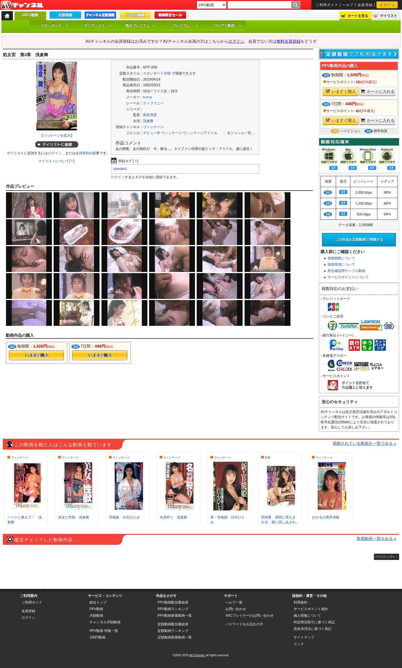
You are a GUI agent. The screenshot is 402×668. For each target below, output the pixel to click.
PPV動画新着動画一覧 (174, 616)
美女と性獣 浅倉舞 (73, 517)
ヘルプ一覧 (234, 602)
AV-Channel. (197, 655)
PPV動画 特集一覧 (103, 631)
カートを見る (358, 16)
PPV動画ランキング (172, 609)
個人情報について (307, 616)
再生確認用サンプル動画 (346, 271)
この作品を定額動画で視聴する (359, 240)
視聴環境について (341, 265)
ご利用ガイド (327, 5)
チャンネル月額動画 (104, 622)
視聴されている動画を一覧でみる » (364, 443)
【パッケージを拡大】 (57, 136)
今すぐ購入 (36, 355)
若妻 (267, 457)
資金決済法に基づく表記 (312, 629)
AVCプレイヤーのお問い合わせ (249, 616)
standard (120, 169)
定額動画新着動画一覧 (174, 637)
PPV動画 (96, 609)
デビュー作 (151, 133)
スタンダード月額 (157, 73)
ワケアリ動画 (227, 25)
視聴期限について (341, 258)
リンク (299, 644)
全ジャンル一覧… (241, 133)
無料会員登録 (288, 41)
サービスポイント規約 (311, 609)
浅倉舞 (148, 121)
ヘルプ (348, 5)
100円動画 (97, 637)
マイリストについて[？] (56, 161)
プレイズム (185, 25)
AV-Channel (22, 5)
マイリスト (388, 16)
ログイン (387, 5)
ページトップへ (385, 556)
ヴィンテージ (153, 127)
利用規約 (300, 602)
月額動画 (96, 616)
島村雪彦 (150, 115)
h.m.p (147, 97)
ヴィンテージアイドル (200, 133)
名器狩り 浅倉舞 (173, 517)
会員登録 (365, 5)
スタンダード (54, 25)
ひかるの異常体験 (325, 517)
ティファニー (153, 103)
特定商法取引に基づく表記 (314, 622)
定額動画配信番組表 (172, 624)
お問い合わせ (235, 609)
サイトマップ (304, 637)
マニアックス (98, 25)
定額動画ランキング (172, 631)
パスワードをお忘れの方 (244, 624)
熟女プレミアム (140, 25)
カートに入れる (377, 91)
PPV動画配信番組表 (172, 602)
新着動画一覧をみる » (376, 538)
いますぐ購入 (341, 91)
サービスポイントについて (348, 277)
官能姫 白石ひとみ (124, 517)
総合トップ (98, 602)
